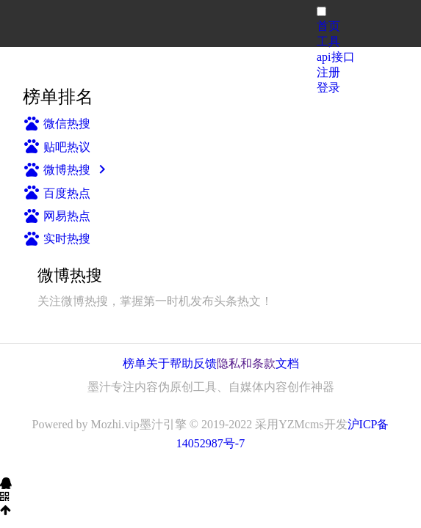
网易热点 (56, 216)
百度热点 (56, 193)
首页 (328, 26)
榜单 (134, 363)
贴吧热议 (56, 147)
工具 (328, 41)
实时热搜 (56, 238)
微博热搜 (67, 170)
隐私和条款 (246, 363)
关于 (158, 363)
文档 (287, 363)
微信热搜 (56, 123)
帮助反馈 (193, 363)
